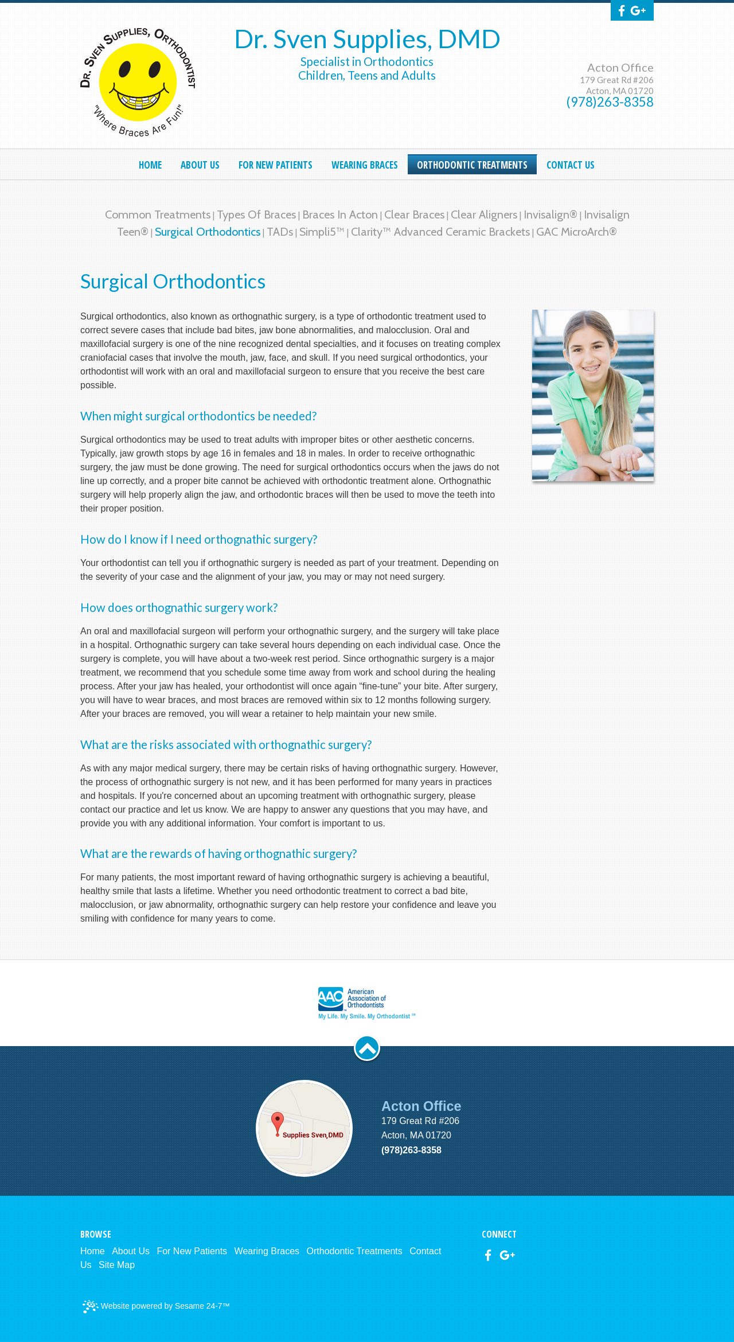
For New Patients (192, 1251)
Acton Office (620, 67)
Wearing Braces (267, 1251)
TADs (280, 232)
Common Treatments (157, 214)
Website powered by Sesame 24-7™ (156, 1306)
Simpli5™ (322, 232)
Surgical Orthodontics (207, 232)
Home (92, 1251)
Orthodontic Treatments (355, 1251)
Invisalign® (550, 214)
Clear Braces (414, 214)
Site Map (117, 1265)
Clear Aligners (484, 214)
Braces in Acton (340, 214)
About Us (131, 1251)
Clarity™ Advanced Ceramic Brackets (440, 232)
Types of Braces (256, 214)
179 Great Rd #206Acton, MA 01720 (617, 85)
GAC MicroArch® (576, 232)
